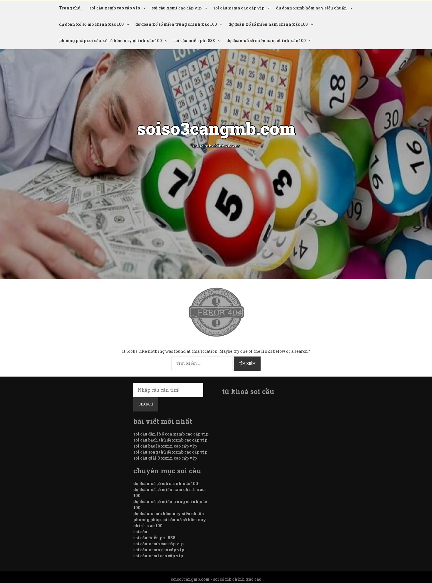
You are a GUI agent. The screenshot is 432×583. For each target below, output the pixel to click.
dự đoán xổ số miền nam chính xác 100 (268, 24)
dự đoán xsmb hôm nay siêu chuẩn (311, 8)
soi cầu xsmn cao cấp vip (238, 8)
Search (145, 404)
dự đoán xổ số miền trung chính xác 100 (176, 24)
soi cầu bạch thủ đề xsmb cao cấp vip (170, 440)
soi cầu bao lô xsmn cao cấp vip (165, 446)
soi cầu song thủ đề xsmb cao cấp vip (170, 452)
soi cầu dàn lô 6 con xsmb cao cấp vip (170, 434)
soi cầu (140, 531)
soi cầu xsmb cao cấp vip (114, 8)
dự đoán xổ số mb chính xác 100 (91, 24)
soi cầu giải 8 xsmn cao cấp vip (165, 458)
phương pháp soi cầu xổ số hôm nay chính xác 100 (110, 40)
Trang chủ (70, 8)
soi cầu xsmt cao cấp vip (177, 8)
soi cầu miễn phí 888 (194, 40)
